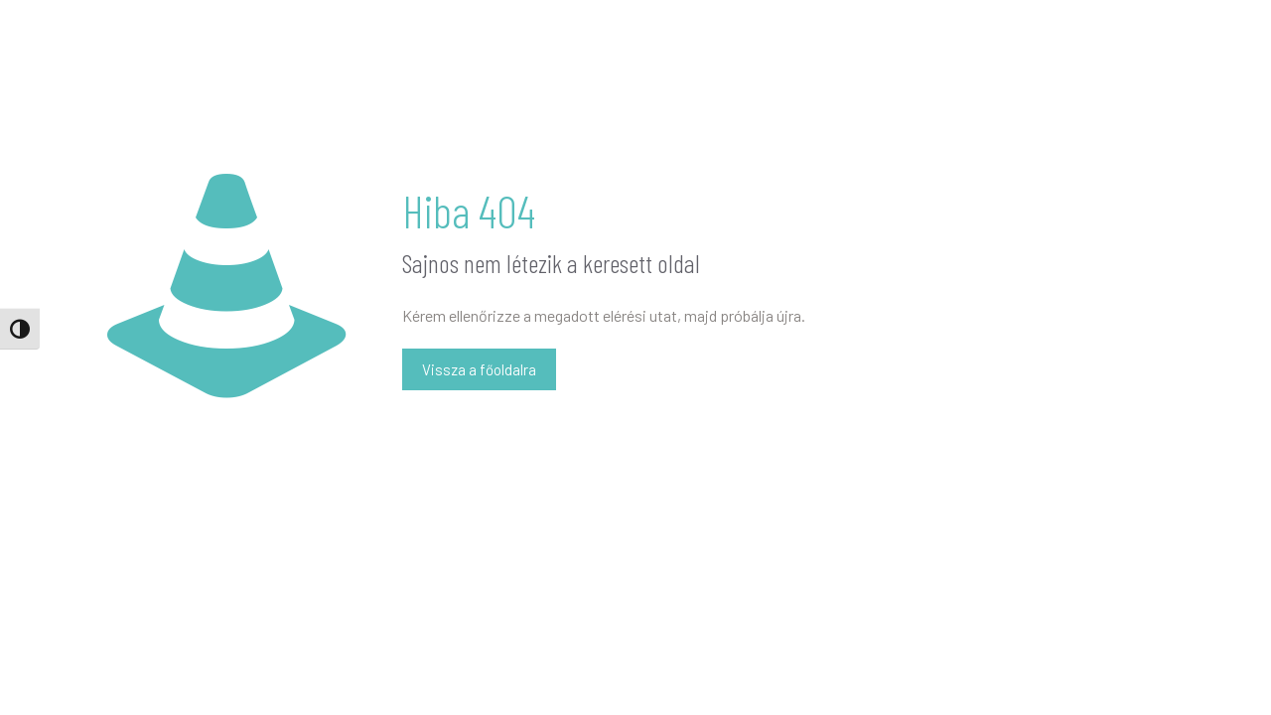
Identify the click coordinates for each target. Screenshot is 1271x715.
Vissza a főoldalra (479, 369)
